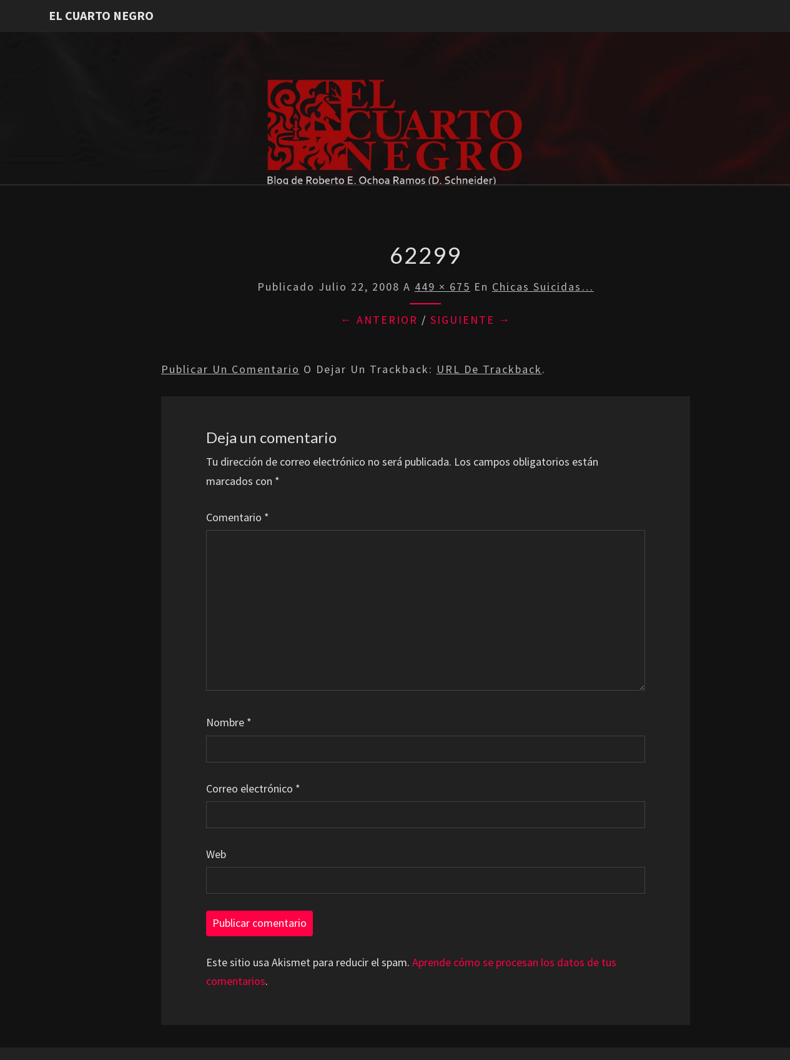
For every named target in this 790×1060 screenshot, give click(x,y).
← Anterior (379, 319)
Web (216, 854)
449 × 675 (442, 286)
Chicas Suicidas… (543, 286)
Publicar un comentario (230, 369)
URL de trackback (489, 369)
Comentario (237, 517)
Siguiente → (470, 319)
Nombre (229, 722)
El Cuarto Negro (101, 15)
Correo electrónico (253, 788)
